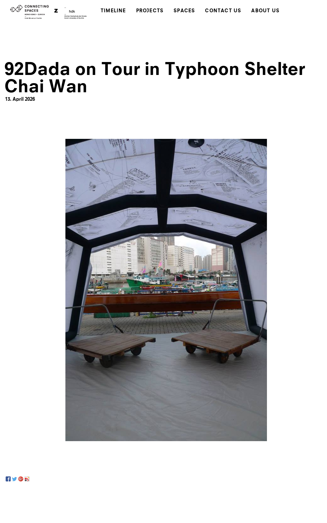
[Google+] (21, 478)
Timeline (113, 11)
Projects (150, 11)
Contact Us (223, 11)
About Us (265, 11)
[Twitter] (14, 478)
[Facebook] (8, 478)
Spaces (184, 11)
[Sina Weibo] (27, 478)
